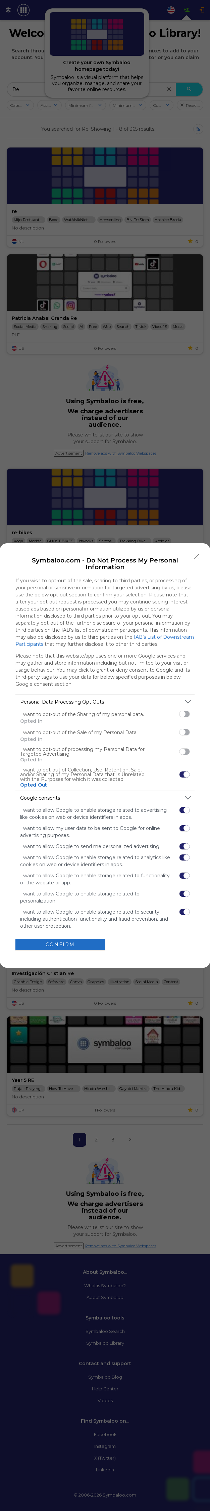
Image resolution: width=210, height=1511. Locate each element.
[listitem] (105, 702)
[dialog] (105, 755)
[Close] (197, 556)
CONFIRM (60, 944)
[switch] (184, 714)
